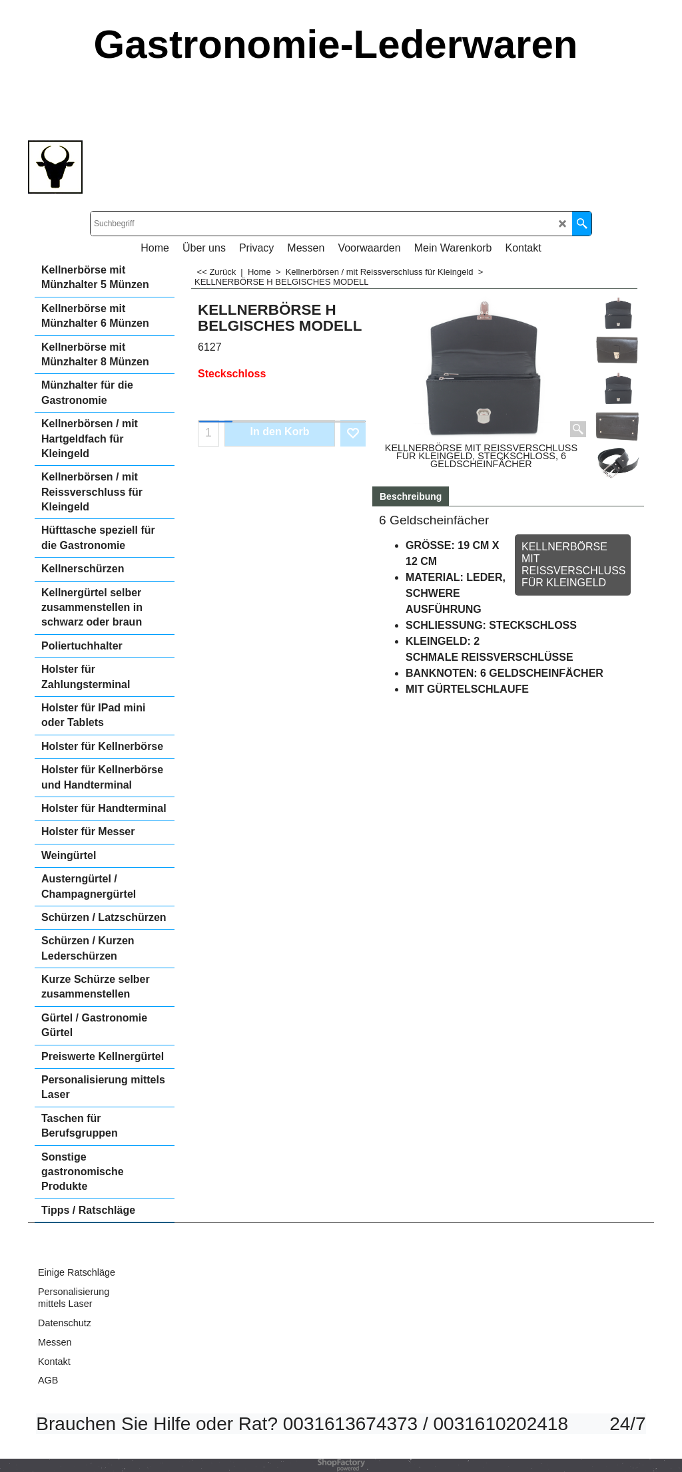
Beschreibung (411, 496)
